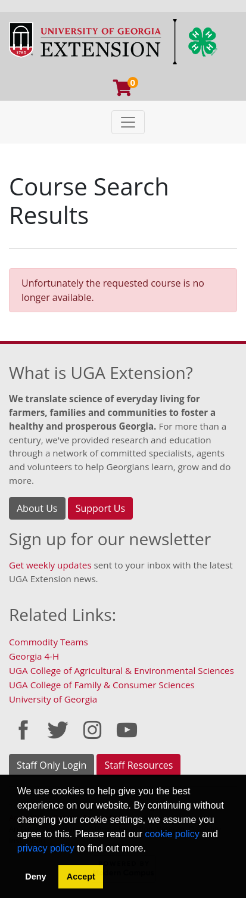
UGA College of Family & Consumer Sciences (102, 685)
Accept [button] (81, 876)
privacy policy (45, 848)
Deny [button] (35, 876)
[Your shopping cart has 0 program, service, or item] (123, 90)
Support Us (100, 508)
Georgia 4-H (34, 656)
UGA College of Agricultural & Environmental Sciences (121, 670)
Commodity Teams (48, 642)
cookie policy (172, 834)
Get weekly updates (50, 565)
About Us (37, 508)
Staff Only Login (51, 765)
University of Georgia (53, 699)
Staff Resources (138, 765)
